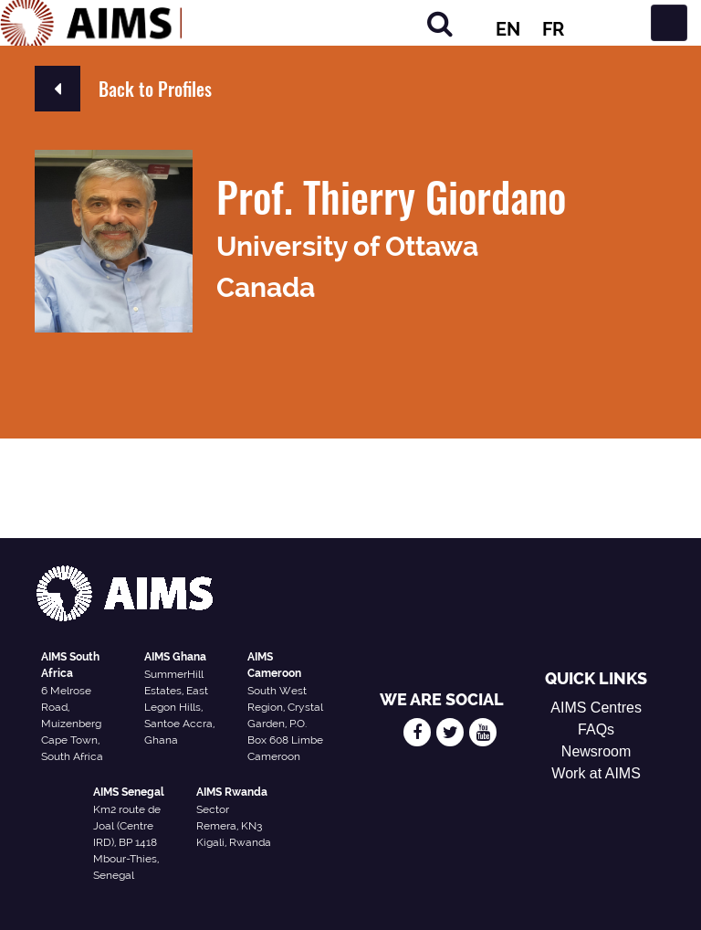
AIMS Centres (596, 707)
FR (553, 29)
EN (508, 29)
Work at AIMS (596, 773)
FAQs (596, 729)
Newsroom (596, 751)
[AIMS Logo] (91, 23)
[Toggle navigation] (669, 23)
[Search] (440, 23)
